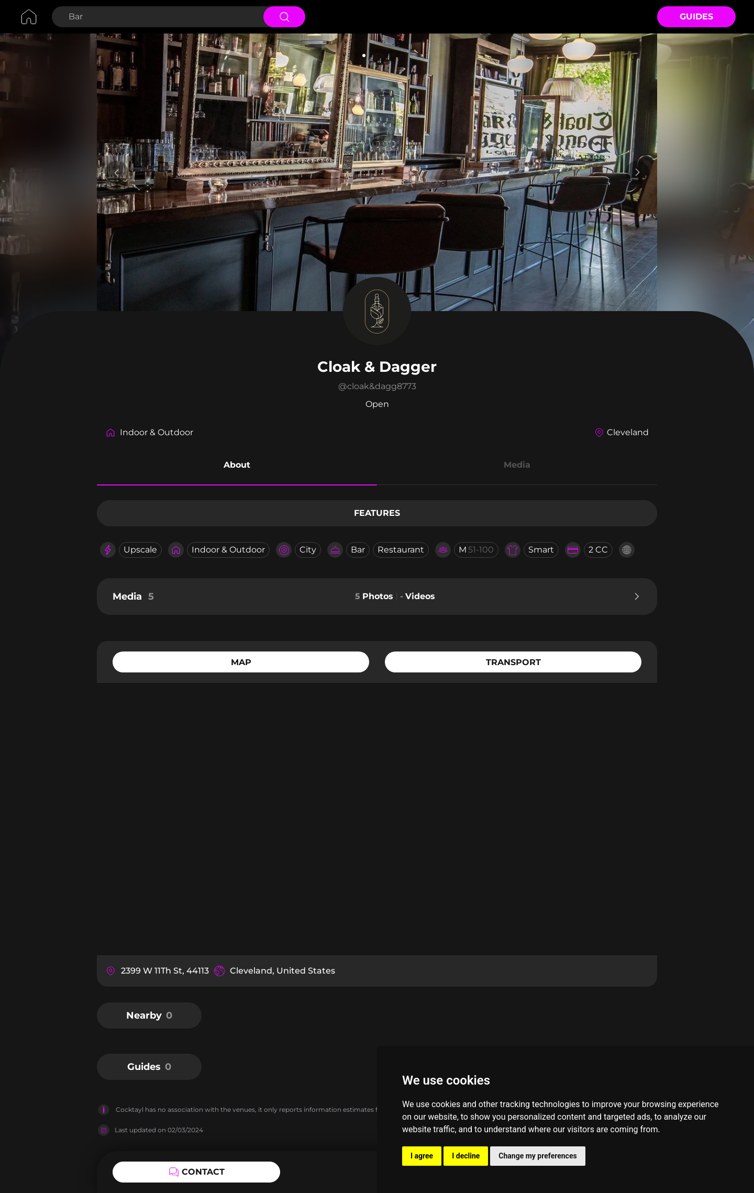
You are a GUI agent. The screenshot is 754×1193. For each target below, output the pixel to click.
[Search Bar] (156, 16)
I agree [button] (422, 1156)
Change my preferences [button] (537, 1156)
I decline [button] (466, 1156)
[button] (237, 466)
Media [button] (517, 465)
